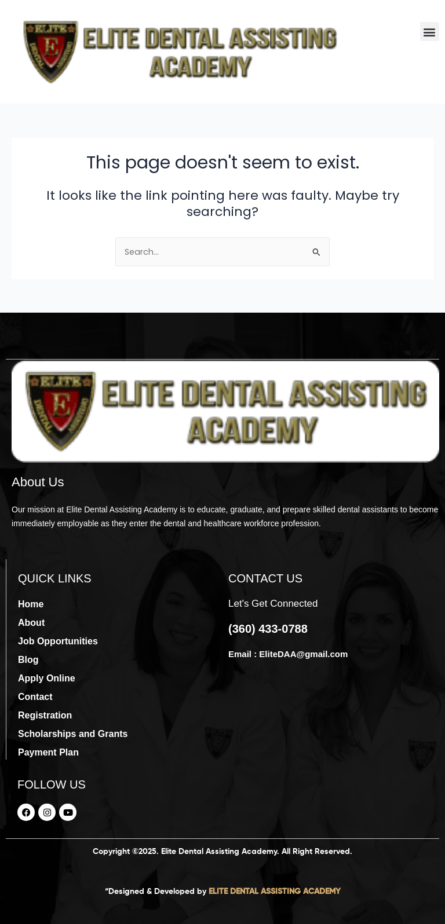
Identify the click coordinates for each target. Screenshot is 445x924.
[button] (429, 31)
